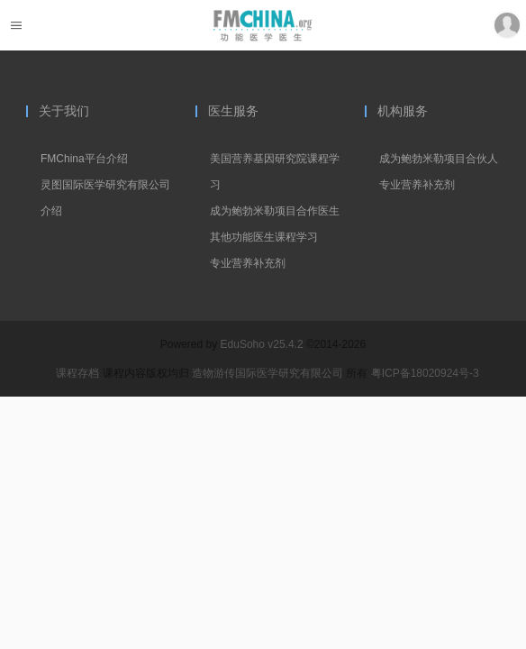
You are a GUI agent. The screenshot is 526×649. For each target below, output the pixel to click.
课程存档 (77, 373)
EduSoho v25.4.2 (262, 344)
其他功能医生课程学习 (264, 237)
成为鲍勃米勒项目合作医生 (275, 211)
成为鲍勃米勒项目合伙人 (438, 158)
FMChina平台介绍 (84, 158)
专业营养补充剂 (248, 263)
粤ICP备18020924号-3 (425, 373)
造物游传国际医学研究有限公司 (269, 373)
